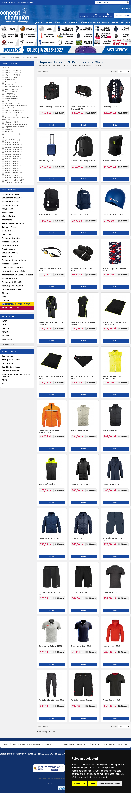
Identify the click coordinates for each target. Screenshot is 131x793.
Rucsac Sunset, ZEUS (112, 160)
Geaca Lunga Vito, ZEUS (113, 484)
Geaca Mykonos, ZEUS (49, 538)
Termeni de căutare (18, 744)
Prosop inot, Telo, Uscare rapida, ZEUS (114, 323)
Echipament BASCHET (12, 72)
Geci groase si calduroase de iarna (16, 124)
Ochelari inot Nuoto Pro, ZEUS (50, 269)
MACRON (6, 332)
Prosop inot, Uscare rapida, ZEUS (51, 377)
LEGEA (4, 324)
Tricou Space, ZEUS (111, 700)
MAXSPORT (7, 339)
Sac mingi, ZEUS (110, 106)
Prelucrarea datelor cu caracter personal (16, 375)
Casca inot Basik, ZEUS (113, 214)
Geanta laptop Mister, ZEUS (51, 106)
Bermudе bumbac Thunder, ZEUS (51, 593)
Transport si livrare (11, 359)
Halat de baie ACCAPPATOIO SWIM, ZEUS (51, 323)
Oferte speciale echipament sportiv (16, 105)
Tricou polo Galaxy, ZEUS (50, 646)
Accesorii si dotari (10, 115)
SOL (3, 383)
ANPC (4, 380)
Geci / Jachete (9, 91)
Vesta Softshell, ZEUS (48, 484)
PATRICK (6, 335)
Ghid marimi (7, 363)
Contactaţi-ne (46, 744)
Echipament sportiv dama (13, 110)
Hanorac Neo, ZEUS (111, 646)
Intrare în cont (96, 16)
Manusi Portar (9, 82)
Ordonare (114, 71)
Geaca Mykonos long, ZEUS (83, 484)
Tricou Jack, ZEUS (110, 592)
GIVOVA (5, 328)
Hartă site (6, 744)
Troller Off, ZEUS (46, 160)
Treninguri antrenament (12, 86)
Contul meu (84, 16)
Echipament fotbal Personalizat (14, 127)
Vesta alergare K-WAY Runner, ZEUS (113, 377)
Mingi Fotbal (8, 79)
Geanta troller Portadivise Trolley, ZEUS (83, 107)
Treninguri (8, 84)
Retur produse (69, 744)
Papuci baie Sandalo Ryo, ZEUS (82, 269)
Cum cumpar (8, 356)
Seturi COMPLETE (11, 103)
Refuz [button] (92, 784)
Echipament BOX (10, 122)
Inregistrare (107, 16)
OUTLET (7, 131)
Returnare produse (10, 370)
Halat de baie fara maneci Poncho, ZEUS (83, 323)
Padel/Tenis (8, 108)
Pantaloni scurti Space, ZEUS (81, 701)
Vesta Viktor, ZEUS (79, 430)
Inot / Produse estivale (12, 134)
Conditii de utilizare (11, 367)
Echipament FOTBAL (11, 70)
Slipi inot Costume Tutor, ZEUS (82, 377)
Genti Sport (8, 94)
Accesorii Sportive (10, 98)
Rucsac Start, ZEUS (79, 214)
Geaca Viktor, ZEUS (79, 538)
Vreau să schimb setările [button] (109, 784)
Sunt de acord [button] (79, 784)
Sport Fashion (9, 101)
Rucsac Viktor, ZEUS (48, 214)
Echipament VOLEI (11, 75)
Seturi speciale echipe (12, 112)
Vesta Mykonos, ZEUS (112, 430)
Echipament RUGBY (11, 77)
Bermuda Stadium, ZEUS (82, 592)
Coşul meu (117, 15)
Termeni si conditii (109, 744)
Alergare (7, 129)
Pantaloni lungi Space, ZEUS (51, 700)
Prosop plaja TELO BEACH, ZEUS (114, 269)
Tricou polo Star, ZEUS (81, 646)
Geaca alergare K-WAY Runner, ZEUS (49, 431)
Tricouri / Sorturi (10, 89)
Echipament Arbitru (11, 96)
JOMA (4, 321)
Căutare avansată (33, 744)
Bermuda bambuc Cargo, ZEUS (114, 539)
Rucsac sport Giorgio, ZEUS (83, 160)
